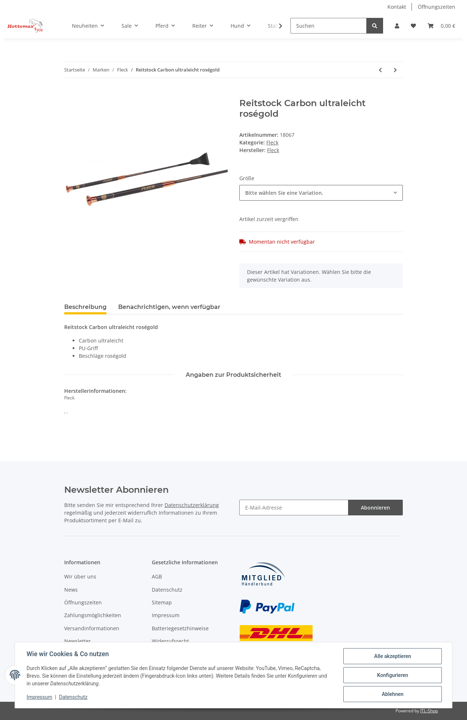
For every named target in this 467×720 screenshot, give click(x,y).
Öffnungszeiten (436, 6)
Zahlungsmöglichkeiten (92, 615)
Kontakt (396, 6)
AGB (157, 576)
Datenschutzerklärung (192, 505)
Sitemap (162, 602)
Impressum (166, 615)
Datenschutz (167, 589)
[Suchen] (328, 26)
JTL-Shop (429, 711)
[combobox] (321, 193)
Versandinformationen (91, 628)
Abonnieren (375, 507)
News (71, 589)
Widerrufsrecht (170, 641)
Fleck (272, 142)
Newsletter (77, 641)
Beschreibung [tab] (85, 306)
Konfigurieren (392, 675)
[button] (397, 25)
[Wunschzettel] (413, 25)
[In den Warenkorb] (70, 94)
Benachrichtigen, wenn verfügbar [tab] (169, 306)
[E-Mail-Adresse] (293, 507)
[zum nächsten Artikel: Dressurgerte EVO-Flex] (395, 70)
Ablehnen (392, 694)
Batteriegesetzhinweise (180, 628)
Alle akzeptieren (392, 656)
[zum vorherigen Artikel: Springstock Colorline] (380, 70)
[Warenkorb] (441, 25)
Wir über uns (80, 576)
